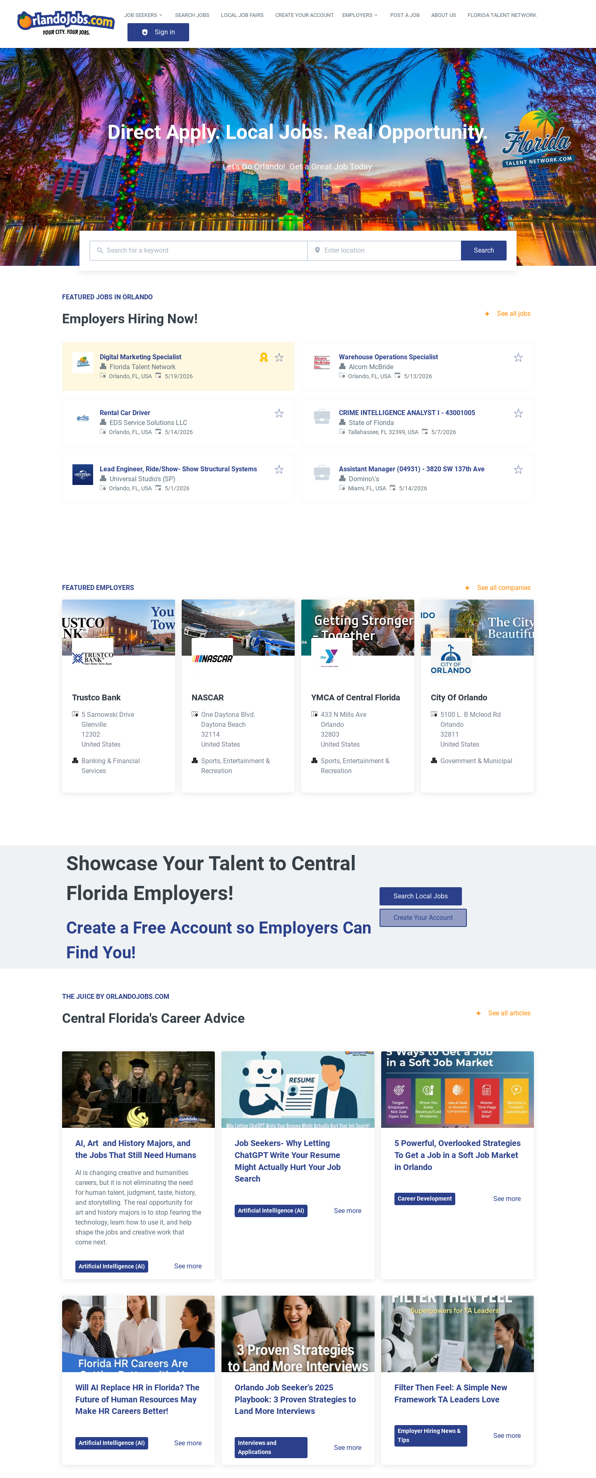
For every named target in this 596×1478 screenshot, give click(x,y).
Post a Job (405, 15)
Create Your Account (304, 15)
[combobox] (198, 251)
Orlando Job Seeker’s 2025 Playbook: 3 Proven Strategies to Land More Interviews (296, 1399)
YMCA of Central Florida (355, 697)
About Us (443, 15)
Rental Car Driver (125, 413)
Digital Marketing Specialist (140, 357)
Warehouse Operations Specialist (388, 357)
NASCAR (208, 697)
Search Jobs (192, 15)
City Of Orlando (459, 697)
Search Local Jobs (421, 896)
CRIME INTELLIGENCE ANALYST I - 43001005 (407, 413)
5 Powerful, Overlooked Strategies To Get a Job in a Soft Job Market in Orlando (458, 1155)
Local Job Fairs (242, 15)
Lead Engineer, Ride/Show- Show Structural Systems (178, 469)
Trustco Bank (96, 697)
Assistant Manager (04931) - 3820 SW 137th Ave (412, 469)
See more (188, 1266)
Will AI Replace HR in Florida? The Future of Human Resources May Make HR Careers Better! (138, 1399)
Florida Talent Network (502, 15)
